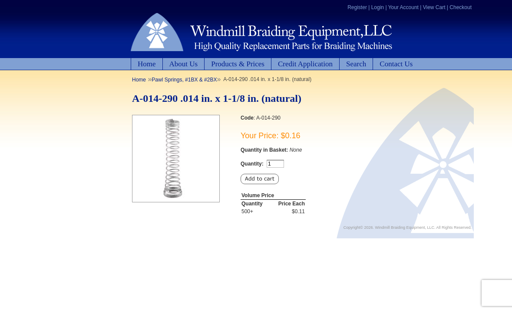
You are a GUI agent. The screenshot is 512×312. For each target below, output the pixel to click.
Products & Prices (237, 64)
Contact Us (396, 64)
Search (356, 64)
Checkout (460, 7)
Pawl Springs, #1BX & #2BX (184, 80)
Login (377, 7)
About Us (183, 64)
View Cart (434, 7)
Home (147, 64)
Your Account (403, 7)
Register (357, 7)
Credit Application (305, 64)
